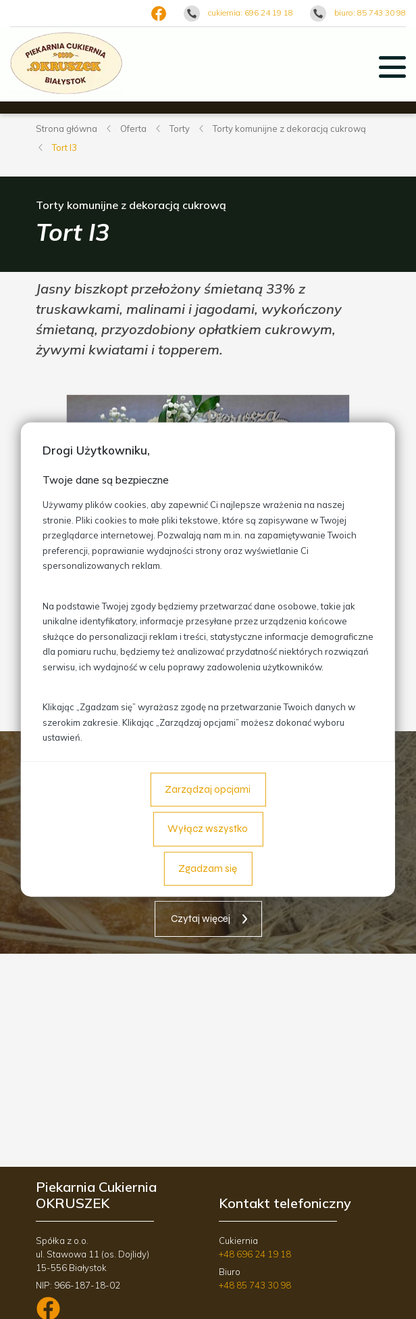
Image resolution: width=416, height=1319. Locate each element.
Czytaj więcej (200, 918)
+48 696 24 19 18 (255, 1254)
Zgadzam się (207, 868)
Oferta (133, 128)
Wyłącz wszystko (207, 829)
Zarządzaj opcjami (208, 789)
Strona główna (66, 128)
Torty (180, 128)
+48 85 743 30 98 (255, 1285)
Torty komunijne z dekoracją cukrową (289, 128)
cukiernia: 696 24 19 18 (250, 12)
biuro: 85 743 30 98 (370, 12)
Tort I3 (64, 147)
